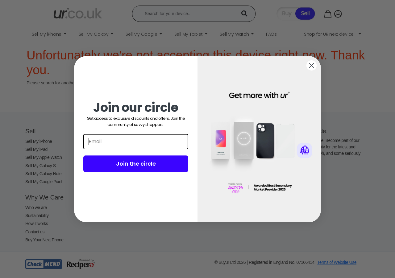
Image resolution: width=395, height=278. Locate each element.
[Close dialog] (311, 65)
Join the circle (136, 163)
